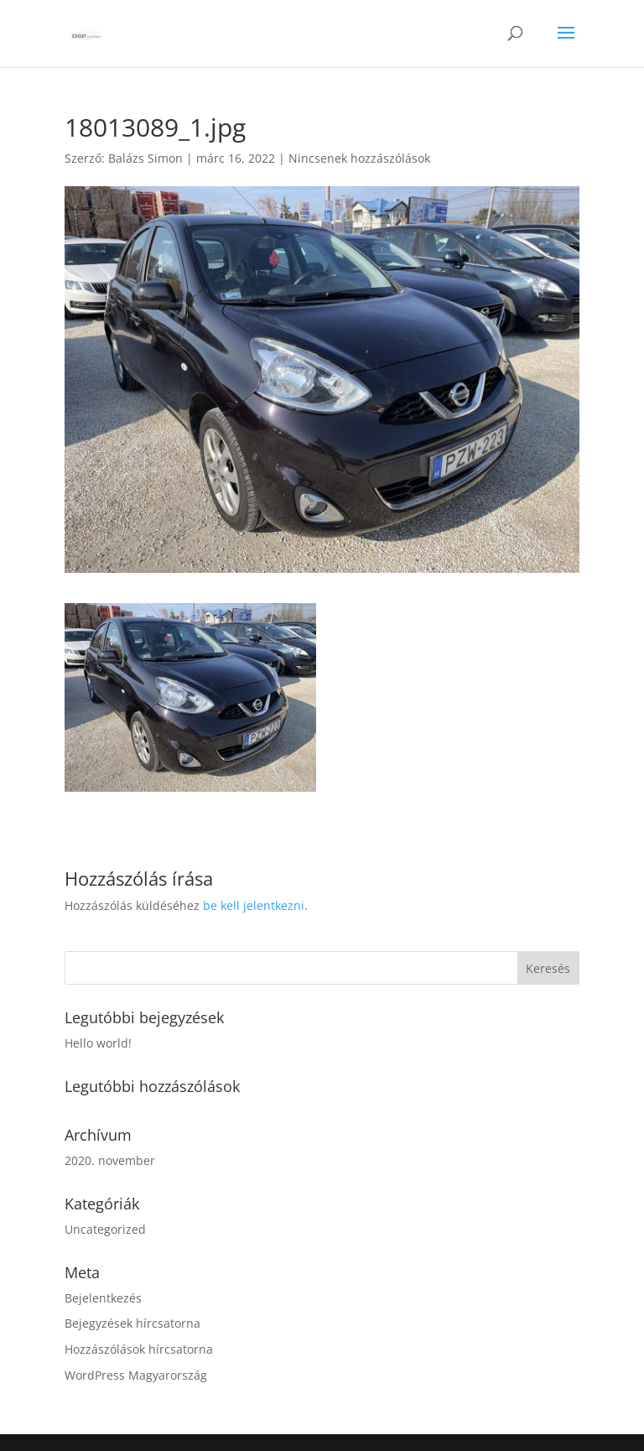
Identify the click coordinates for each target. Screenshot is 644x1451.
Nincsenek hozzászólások (359, 158)
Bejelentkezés (103, 1298)
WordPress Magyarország (136, 1375)
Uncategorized (105, 1229)
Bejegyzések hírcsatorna (132, 1323)
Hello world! (98, 1043)
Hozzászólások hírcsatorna (139, 1349)
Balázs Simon (145, 158)
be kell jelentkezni (253, 905)
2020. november (110, 1160)
